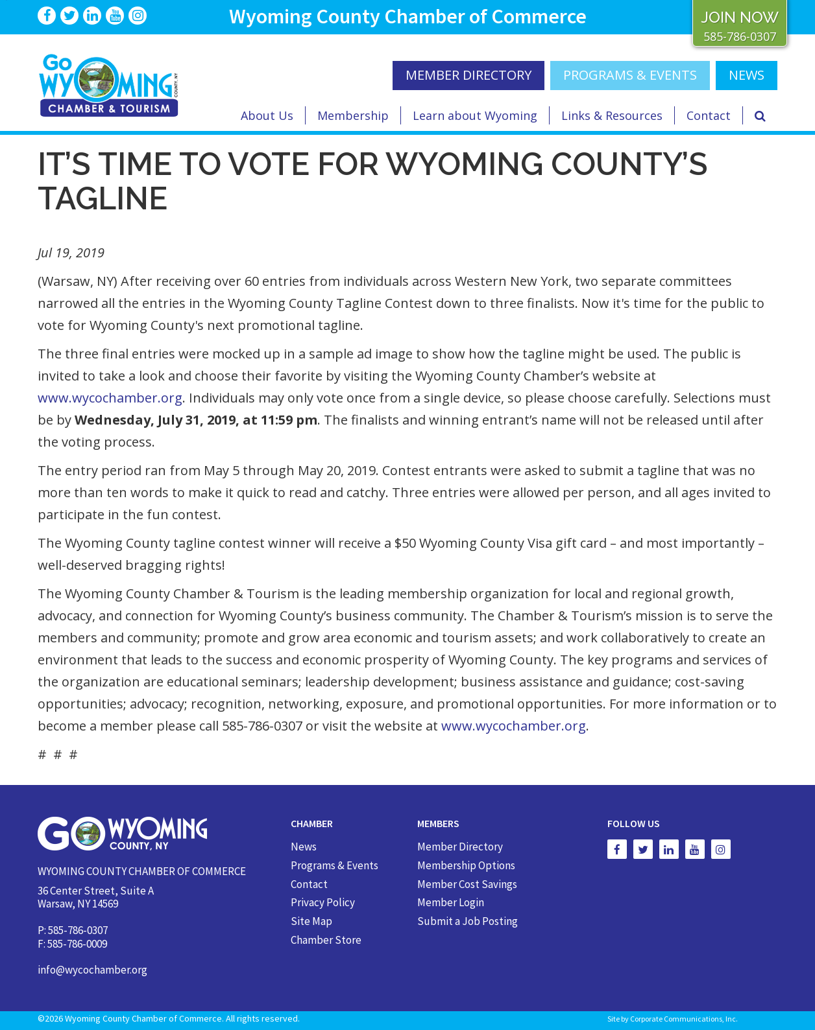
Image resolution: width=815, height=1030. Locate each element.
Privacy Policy (323, 902)
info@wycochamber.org (92, 970)
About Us (267, 115)
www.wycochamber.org (110, 397)
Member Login (450, 902)
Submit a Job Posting (467, 921)
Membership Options (466, 865)
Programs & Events (630, 75)
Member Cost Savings (467, 884)
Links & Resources (612, 115)
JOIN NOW (740, 17)
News (304, 846)
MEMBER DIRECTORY (468, 75)
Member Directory (460, 846)
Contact (709, 115)
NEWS (746, 75)
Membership (353, 115)
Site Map (311, 921)
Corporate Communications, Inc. (684, 1019)
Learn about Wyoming (475, 115)
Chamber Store (326, 940)
